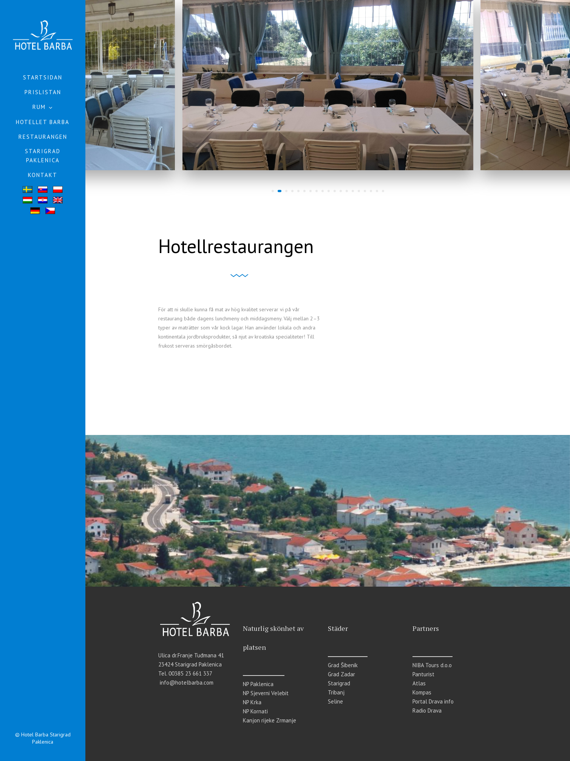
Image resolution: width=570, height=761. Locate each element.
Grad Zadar (341, 674)
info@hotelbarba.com (186, 682)
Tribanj (336, 692)
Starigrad (339, 683)
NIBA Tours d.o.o (432, 665)
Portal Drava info (433, 701)
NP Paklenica (258, 684)
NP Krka (252, 702)
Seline (335, 701)
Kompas (421, 692)
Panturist (423, 674)
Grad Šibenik (343, 665)
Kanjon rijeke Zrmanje (269, 720)
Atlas (419, 683)
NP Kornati (255, 711)
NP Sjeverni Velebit (266, 693)
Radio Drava (427, 710)
